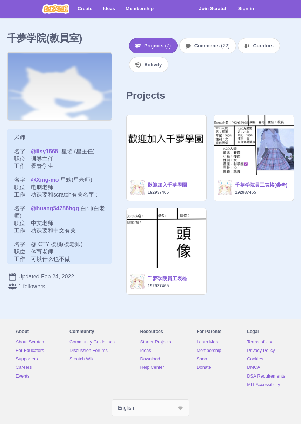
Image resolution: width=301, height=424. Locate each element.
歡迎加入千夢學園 (167, 185)
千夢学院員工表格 (167, 278)
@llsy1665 (44, 151)
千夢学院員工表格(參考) (261, 185)
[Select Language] (150, 407)
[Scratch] (56, 9)
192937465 (158, 192)
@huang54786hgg (55, 208)
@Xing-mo (45, 180)
